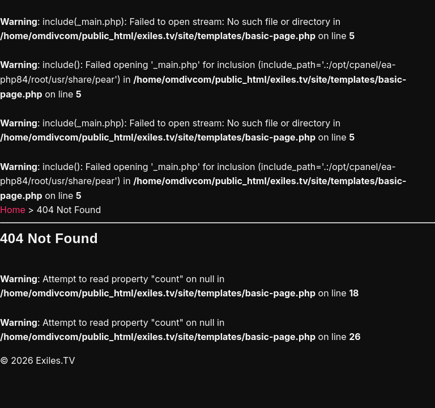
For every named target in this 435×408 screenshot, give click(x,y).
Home (12, 209)
